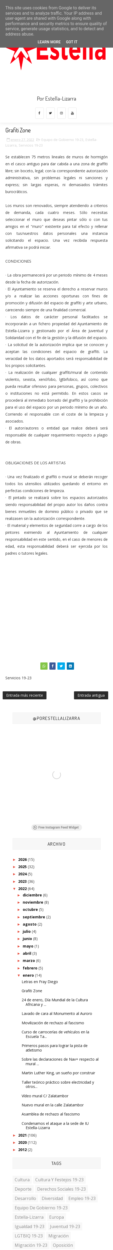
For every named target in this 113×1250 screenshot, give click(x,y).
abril (27, 953)
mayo (28, 946)
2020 (23, 1142)
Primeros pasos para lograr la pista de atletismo (55, 1048)
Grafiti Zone (32, 990)
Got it (71, 42)
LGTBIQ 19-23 (29, 1236)
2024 (23, 873)
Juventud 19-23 (65, 1226)
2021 (23, 1135)
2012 (23, 1149)
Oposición (63, 1245)
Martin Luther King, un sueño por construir (58, 1072)
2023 (23, 881)
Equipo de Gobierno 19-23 (62, 139)
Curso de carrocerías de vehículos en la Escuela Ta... (55, 1034)
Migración (58, 1236)
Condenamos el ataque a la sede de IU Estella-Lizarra (55, 1125)
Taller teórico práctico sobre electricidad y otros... (58, 1084)
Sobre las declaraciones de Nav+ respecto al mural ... (60, 1061)
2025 (23, 866)
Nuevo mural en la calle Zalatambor (53, 1104)
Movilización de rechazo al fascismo (53, 1022)
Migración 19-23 (31, 1245)
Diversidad (52, 1198)
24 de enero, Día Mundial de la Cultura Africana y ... (55, 1002)
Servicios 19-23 (31, 145)
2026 (23, 859)
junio (28, 938)
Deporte (23, 1189)
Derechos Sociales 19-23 (61, 1189)
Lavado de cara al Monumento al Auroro (57, 1013)
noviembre (33, 902)
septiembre (34, 916)
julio (27, 931)
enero (29, 975)
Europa (56, 1217)
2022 (23, 888)
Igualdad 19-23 (29, 1226)
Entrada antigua (91, 695)
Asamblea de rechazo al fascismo (51, 1114)
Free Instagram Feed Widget (56, 827)
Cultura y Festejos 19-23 (59, 1180)
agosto (30, 924)
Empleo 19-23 (82, 1198)
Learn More (49, 42)
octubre (31, 909)
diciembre (33, 895)
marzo (29, 960)
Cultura (22, 1180)
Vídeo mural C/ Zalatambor (45, 1095)
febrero (30, 968)
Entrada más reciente (24, 695)
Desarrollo (25, 1198)
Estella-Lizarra (29, 1217)
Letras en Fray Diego (40, 981)
